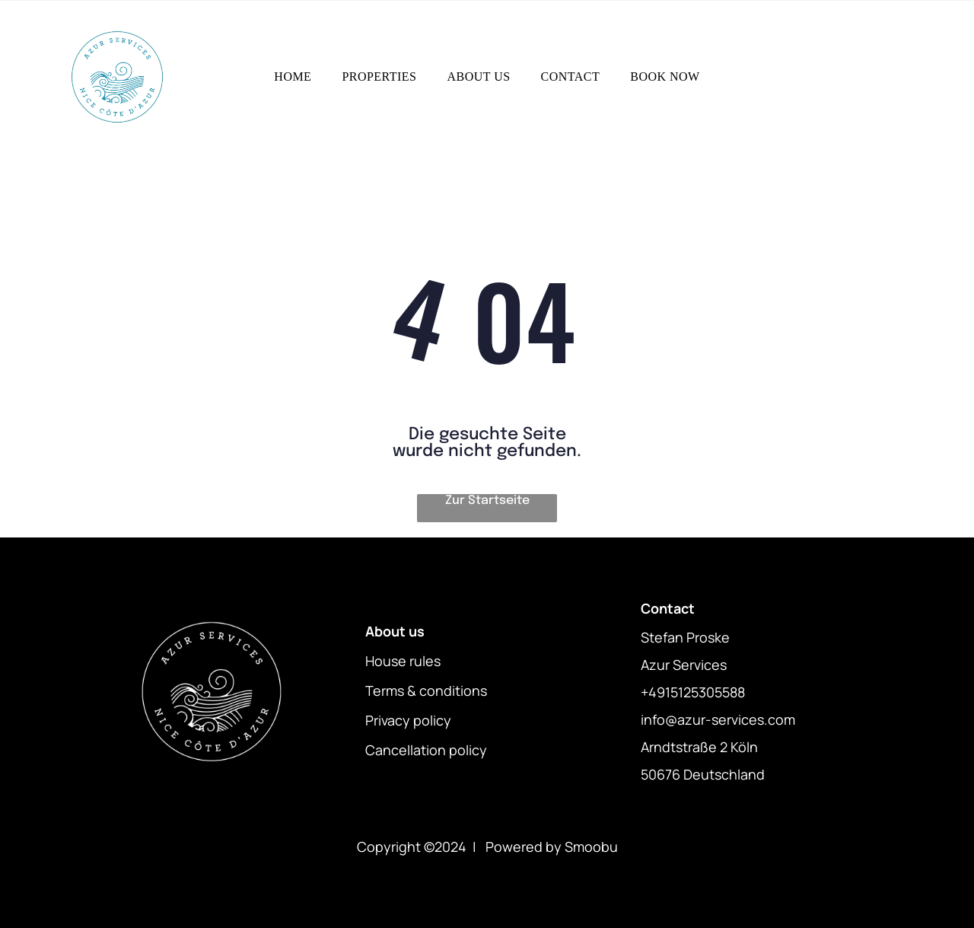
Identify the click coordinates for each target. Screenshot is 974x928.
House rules (403, 661)
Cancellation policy (426, 750)
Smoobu (591, 846)
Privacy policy (408, 720)
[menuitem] (292, 77)
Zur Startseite (487, 500)
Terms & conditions (426, 690)
